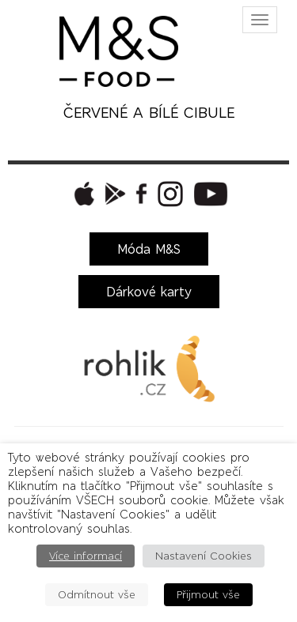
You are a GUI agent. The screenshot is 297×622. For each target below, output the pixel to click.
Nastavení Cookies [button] (203, 556)
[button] (82, 193)
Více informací (85, 556)
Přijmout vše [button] (208, 594)
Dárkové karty (149, 291)
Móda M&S (149, 249)
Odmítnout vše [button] (96, 594)
